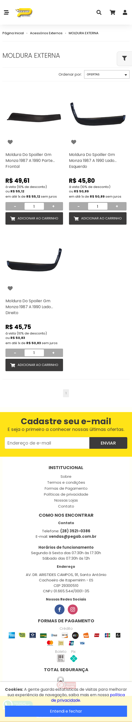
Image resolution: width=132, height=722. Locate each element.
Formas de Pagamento (66, 488)
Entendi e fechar (66, 711)
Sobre (66, 476)
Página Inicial (13, 33)
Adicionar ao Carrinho (38, 218)
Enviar (108, 443)
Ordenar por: (70, 74)
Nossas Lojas (66, 500)
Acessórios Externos (46, 33)
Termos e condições (66, 482)
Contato (66, 506)
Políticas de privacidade (66, 494)
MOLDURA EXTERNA (84, 33)
